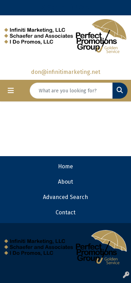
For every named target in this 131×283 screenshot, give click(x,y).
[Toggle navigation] (10, 90)
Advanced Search (65, 197)
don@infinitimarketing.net (65, 72)
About (65, 181)
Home (65, 166)
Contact (65, 212)
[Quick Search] (71, 91)
